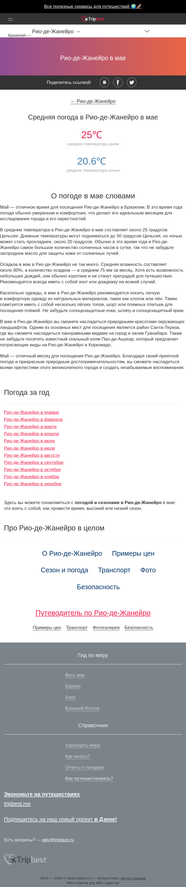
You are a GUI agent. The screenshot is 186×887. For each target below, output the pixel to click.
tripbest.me (17, 804)
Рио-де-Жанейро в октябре (32, 469)
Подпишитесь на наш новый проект (60, 819)
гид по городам (133, 878)
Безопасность (98, 587)
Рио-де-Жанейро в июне (29, 440)
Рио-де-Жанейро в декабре (32, 483)
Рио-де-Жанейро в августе (32, 455)
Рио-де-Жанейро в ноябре (31, 476)
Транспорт (114, 570)
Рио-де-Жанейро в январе (31, 412)
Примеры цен (133, 553)
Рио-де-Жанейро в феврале (33, 419)
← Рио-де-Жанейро (93, 101)
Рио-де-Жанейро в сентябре (33, 462)
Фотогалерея (106, 627)
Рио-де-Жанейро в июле (29, 448)
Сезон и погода (64, 570)
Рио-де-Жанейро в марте (30, 426)
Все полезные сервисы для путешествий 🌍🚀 (93, 6)
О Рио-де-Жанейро (72, 553)
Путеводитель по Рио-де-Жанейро (93, 613)
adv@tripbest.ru (58, 839)
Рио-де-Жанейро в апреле (31, 433)
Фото (148, 570)
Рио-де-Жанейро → (56, 31)
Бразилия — (20, 35)
